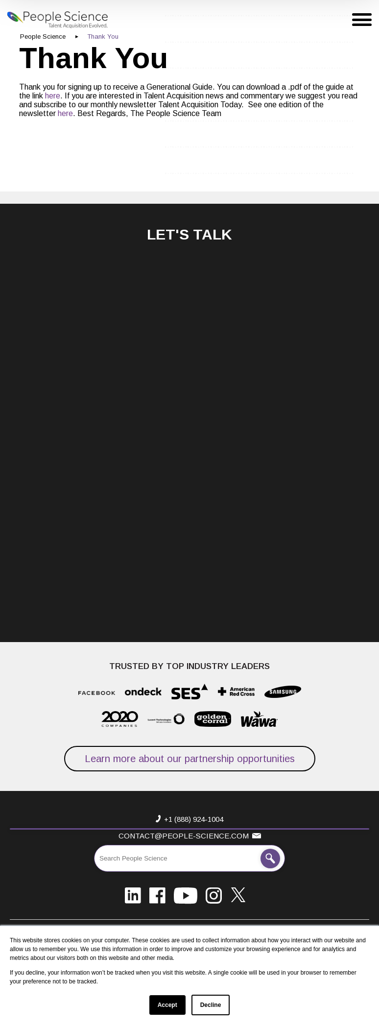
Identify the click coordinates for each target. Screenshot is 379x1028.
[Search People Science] (270, 858)
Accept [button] (167, 1005)
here (52, 96)
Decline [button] (210, 1005)
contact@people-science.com (183, 836)
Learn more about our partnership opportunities (190, 758)
